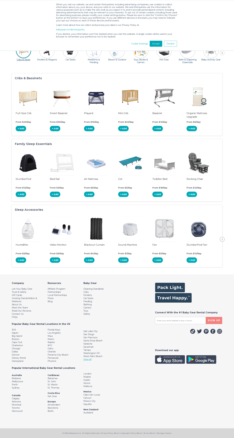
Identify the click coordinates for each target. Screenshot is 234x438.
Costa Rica (54, 393)
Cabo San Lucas (91, 394)
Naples (51, 342)
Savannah (88, 347)
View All (87, 359)
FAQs (14, 317)
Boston (15, 339)
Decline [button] (170, 43)
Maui (50, 336)
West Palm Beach (92, 356)
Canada (16, 395)
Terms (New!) (149, 433)
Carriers (87, 307)
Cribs (85, 292)
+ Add (21, 128)
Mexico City (89, 401)
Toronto (16, 408)
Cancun (87, 398)
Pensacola (53, 358)
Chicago (16, 348)
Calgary (16, 398)
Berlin (51, 411)
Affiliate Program (56, 289)
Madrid (87, 377)
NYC (50, 345)
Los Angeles (54, 333)
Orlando (52, 351)
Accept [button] (156, 43)
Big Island (17, 336)
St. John (52, 381)
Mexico (87, 391)
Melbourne (17, 381)
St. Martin (53, 384)
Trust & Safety (19, 292)
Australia (17, 375)
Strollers (87, 295)
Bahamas (52, 378)
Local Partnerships (57, 295)
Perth (15, 384)
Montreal (16, 404)
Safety (86, 314)
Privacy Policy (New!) (110, 433)
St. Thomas (53, 387)
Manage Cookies (164, 433)
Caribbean (53, 375)
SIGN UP (214, 320)
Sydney (16, 387)
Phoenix (52, 361)
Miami (51, 339)
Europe (52, 401)
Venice (86, 383)
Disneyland (17, 361)
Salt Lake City (90, 331)
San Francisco (90, 337)
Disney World (19, 358)
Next (222, 239)
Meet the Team (20, 307)
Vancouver (17, 411)
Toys (85, 310)
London (87, 373)
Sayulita (87, 404)
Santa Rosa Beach (93, 340)
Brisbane (16, 378)
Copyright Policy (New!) (131, 433)
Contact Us (17, 314)
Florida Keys (54, 329)
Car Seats (88, 298)
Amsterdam (54, 404)
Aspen (15, 333)
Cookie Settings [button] (139, 43)
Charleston (17, 345)
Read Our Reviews (21, 310)
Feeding (87, 301)
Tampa (87, 350)
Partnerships (54, 292)
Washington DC (91, 353)
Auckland (88, 412)
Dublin (86, 380)
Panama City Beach (58, 354)
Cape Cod (17, 342)
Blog (50, 301)
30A (14, 329)
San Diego (88, 334)
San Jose (52, 396)
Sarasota (87, 343)
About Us (16, 304)
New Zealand (90, 409)
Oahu (50, 348)
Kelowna (16, 401)
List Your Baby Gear (22, 289)
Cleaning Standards (93, 289)
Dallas (15, 351)
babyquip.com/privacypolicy (70, 29)
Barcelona (53, 408)
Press (50, 298)
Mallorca (87, 386)
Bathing (87, 304)
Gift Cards (17, 295)
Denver (16, 354)
